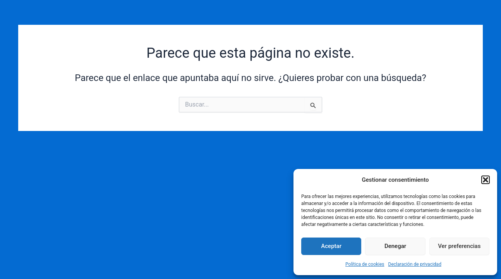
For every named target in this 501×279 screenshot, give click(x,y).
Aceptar (331, 246)
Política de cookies (364, 264)
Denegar (395, 246)
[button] (485, 180)
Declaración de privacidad (414, 264)
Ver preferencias (459, 246)
